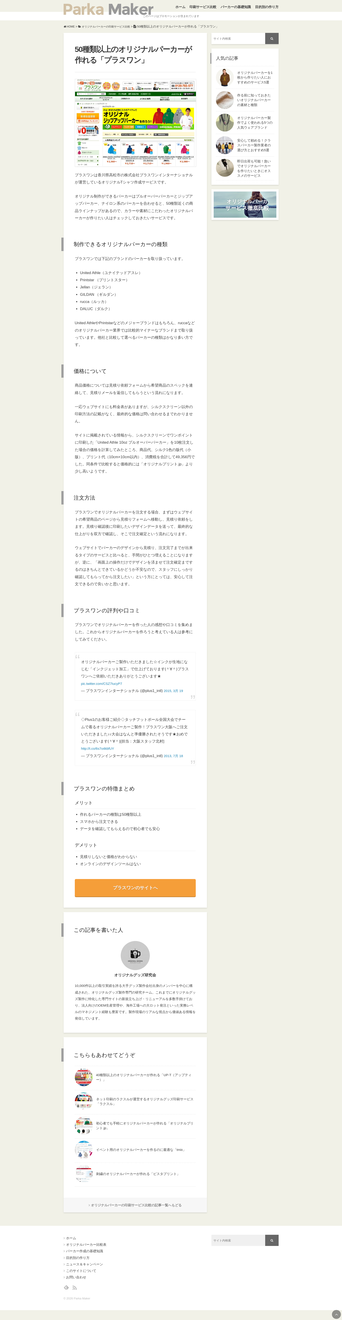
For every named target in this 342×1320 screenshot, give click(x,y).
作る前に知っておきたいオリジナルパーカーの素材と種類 (254, 106)
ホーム (180, 9)
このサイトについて (81, 1278)
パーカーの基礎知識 (236, 9)
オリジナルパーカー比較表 (86, 1252)
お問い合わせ (76, 1285)
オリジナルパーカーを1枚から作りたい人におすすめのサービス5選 (255, 83)
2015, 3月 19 (174, 697)
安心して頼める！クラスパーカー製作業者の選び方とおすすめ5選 (254, 151)
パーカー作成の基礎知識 (84, 1259)
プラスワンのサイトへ (135, 893)
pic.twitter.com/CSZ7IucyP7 (104, 690)
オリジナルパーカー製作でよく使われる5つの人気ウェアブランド (255, 128)
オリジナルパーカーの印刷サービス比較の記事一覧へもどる (135, 1212)
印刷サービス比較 (202, 9)
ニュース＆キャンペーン (84, 1272)
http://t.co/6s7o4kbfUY (99, 755)
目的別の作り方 (267, 9)
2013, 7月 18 (174, 762)
